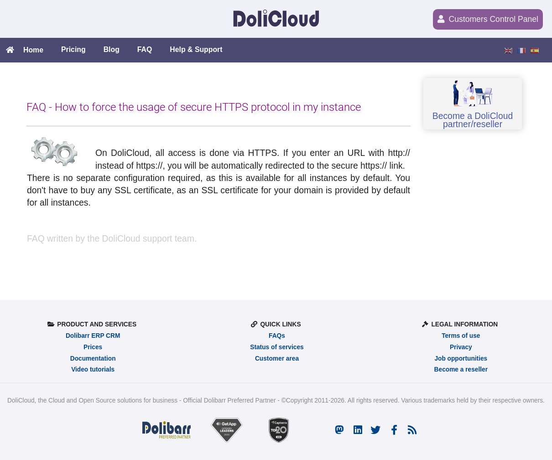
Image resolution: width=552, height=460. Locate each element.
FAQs (277, 335)
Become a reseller (461, 369)
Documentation (93, 358)
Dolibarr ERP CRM (93, 335)
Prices (92, 347)
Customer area (277, 358)
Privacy (461, 347)
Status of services (276, 347)
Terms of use (461, 335)
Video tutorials (93, 369)
